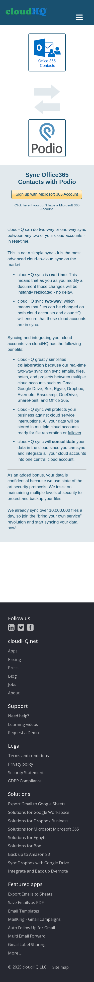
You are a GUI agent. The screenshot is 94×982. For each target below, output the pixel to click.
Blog (12, 676)
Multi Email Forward (26, 936)
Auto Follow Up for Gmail (31, 928)
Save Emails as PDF (26, 902)
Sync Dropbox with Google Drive (38, 863)
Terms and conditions (28, 755)
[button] (46, 194)
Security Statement (26, 772)
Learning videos (23, 724)
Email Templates (23, 911)
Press (13, 667)
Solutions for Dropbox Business (38, 821)
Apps (13, 651)
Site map (60, 967)
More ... (15, 953)
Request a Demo (23, 732)
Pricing (14, 659)
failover (74, 433)
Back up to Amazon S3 (29, 854)
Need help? (18, 716)
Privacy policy (20, 764)
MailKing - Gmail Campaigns (34, 919)
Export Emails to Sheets (30, 894)
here (26, 205)
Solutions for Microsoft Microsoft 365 (43, 829)
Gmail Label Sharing (27, 944)
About (14, 693)
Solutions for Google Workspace (38, 812)
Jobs (12, 684)
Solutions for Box (24, 846)
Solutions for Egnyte (27, 837)
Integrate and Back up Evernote (38, 871)
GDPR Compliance (25, 781)
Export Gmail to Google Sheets (36, 804)
